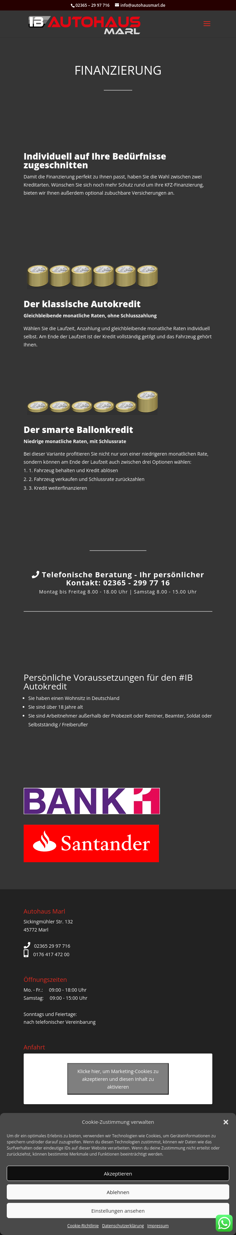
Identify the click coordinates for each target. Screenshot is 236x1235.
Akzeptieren (118, 1173)
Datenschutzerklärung (123, 1226)
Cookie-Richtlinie (83, 1226)
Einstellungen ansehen (118, 1210)
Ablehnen (118, 1192)
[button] (225, 1122)
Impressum (158, 1226)
